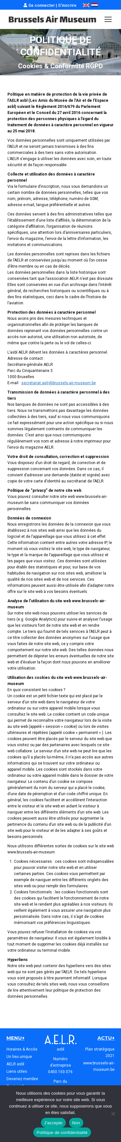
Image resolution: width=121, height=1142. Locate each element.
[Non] (113, 1113)
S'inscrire (67, 5)
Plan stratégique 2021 (100, 1052)
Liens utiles (16, 1071)
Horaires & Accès (21, 1049)
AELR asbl (15, 1064)
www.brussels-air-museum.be (99, 1066)
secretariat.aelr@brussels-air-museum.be (58, 383)
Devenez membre (22, 1079)
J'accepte (53, 1122)
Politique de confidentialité (61, 1132)
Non (76, 1122)
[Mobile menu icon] (108, 19)
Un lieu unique (19, 1056)
